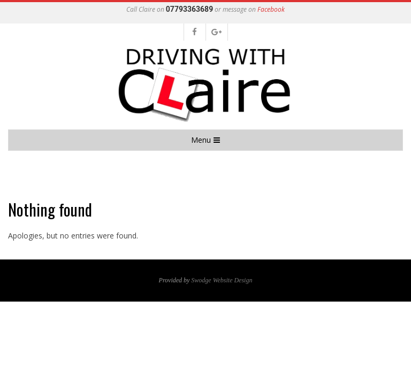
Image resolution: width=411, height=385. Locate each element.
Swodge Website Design (221, 280)
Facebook (271, 9)
